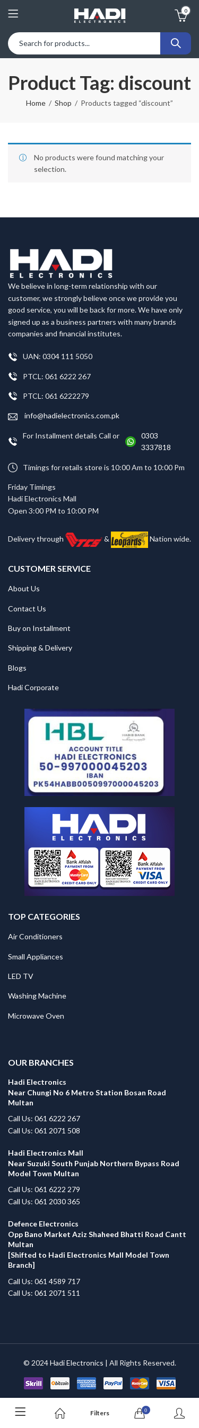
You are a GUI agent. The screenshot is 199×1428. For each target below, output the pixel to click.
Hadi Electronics (76, 1362)
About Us (24, 588)
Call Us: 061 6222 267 (44, 1118)
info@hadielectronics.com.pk (63, 416)
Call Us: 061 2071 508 (44, 1130)
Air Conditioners (35, 936)
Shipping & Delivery (40, 647)
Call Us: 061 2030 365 (44, 1201)
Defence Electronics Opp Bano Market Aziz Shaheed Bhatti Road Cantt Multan (98, 1234)
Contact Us (27, 608)
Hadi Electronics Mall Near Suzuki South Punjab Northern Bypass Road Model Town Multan (93, 1163)
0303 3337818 (156, 441)
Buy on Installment (39, 628)
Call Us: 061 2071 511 (44, 1292)
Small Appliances (35, 956)
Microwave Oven (36, 1015)
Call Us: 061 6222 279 (44, 1189)
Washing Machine (37, 995)
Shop (63, 102)
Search (175, 43)
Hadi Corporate (33, 687)
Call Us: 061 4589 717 (44, 1281)
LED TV (20, 976)
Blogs (17, 667)
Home (36, 102)
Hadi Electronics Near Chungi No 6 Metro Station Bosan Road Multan (87, 1092)
